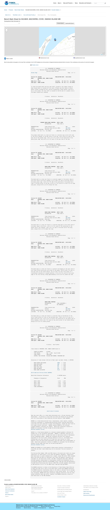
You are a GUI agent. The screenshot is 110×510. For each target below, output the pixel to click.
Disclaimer (18, 507)
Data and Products (68, 3)
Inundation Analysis (61, 496)
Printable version (35, 64)
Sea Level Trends (60, 493)
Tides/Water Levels (17, 14)
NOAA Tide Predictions (10, 489)
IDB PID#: (70, 128)
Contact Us (51, 507)
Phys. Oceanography (52, 14)
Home (54, 3)
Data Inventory (86, 493)
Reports (6, 496)
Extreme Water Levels (61, 495)
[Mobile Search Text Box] (105, 3)
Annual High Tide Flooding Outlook (64, 491)
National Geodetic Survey (37, 429)
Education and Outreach (85, 3)
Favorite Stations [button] (56, 9)
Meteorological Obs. (42, 14)
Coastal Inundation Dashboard (63, 487)
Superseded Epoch (69, 23)
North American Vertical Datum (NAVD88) (41, 372)
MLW (58, 368)
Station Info (8, 14)
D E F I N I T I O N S (53, 411)
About (60, 3)
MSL (58, 365)
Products (11, 9)
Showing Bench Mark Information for (12, 21)
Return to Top (7, 479)
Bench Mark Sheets (19, 9)
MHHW (58, 362)
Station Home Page (87, 491)
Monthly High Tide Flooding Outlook (64, 489)
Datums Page (34, 72)
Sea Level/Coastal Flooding (30, 14)
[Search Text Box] (99, 3)
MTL (58, 367)
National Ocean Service (46, 506)
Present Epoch (60, 23)
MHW (58, 364)
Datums (6, 492)
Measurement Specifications (89, 495)
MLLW (58, 369)
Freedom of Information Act (40, 507)
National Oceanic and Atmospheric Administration (27, 506)
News (76, 3)
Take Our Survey (27, 507)
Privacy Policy (57, 506)
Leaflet (101, 54)
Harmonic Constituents (10, 490)
